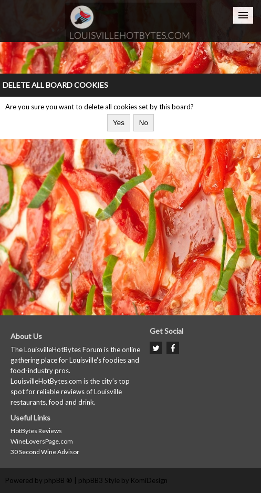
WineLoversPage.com (42, 441)
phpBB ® (58, 480)
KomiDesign (149, 480)
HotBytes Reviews (36, 431)
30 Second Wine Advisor (45, 452)
